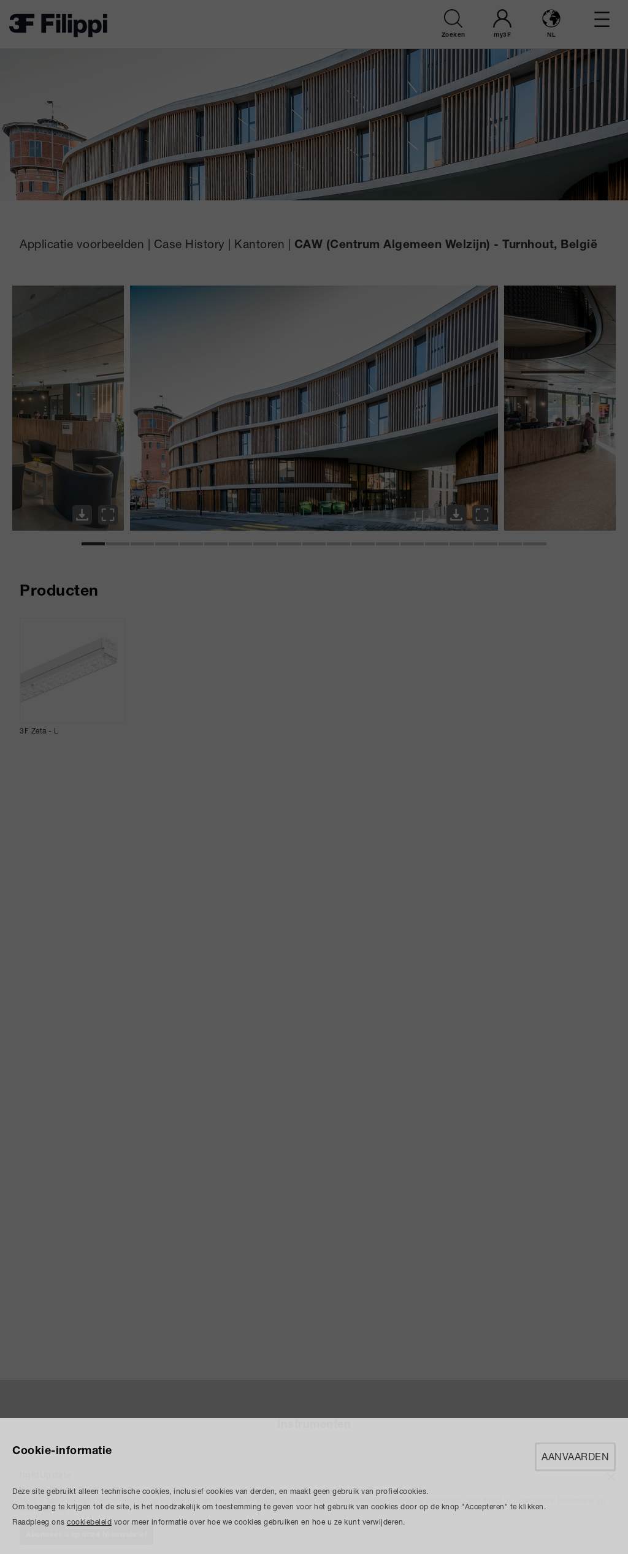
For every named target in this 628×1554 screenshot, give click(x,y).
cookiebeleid (89, 1521)
